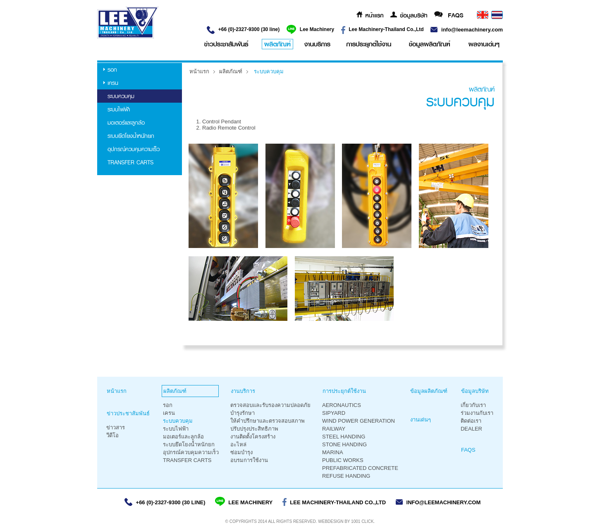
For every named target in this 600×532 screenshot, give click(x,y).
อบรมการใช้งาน (249, 460)
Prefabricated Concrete (360, 468)
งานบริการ (243, 391)
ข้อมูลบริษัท (475, 391)
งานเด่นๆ (420, 419)
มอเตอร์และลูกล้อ (126, 122)
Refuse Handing (346, 476)
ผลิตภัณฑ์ (230, 71)
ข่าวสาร (115, 427)
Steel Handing (343, 436)
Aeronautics (341, 405)
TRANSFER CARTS (130, 162)
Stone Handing (344, 444)
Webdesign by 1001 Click (345, 521)
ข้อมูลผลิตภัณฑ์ (428, 391)
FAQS (468, 450)
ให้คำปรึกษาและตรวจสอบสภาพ (267, 421)
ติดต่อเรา (471, 421)
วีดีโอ (112, 435)
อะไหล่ (238, 444)
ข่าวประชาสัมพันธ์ (128, 413)
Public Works (342, 460)
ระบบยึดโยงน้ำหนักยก (131, 135)
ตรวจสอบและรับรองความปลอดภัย (270, 405)
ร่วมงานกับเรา (477, 413)
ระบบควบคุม (121, 96)
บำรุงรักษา (242, 413)
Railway (333, 429)
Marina (332, 452)
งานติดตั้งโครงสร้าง (252, 436)
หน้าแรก (199, 71)
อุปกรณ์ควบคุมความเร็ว (134, 149)
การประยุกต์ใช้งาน (344, 391)
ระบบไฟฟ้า (119, 109)
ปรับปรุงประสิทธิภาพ (254, 429)
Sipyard (333, 413)
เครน (113, 82)
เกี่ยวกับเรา (473, 405)
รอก (112, 69)
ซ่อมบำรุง (241, 452)
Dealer (471, 429)
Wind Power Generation (358, 421)
